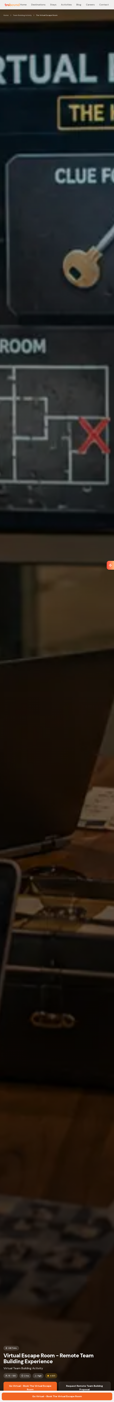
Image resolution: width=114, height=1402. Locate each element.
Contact (104, 4)
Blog (78, 4)
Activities (66, 4)
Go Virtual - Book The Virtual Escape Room (30, 1387)
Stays (53, 4)
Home (23, 4)
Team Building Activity (22, 15)
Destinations (38, 4)
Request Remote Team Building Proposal (84, 1387)
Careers (90, 4)
